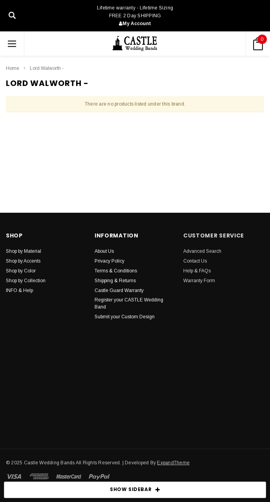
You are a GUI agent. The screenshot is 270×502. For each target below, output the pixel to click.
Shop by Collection (26, 280)
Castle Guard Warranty (119, 290)
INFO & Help (19, 290)
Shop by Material (23, 251)
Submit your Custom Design (125, 316)
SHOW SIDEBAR (135, 490)
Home (12, 68)
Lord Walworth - (47, 68)
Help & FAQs (197, 271)
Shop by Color (21, 271)
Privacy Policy (109, 261)
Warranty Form (199, 280)
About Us (104, 251)
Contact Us (195, 261)
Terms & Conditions (116, 271)
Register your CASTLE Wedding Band (129, 303)
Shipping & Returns (115, 280)
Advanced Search (202, 251)
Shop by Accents (23, 261)
